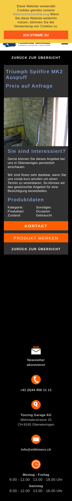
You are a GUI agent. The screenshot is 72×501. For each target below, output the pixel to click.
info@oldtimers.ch (36, 449)
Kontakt (36, 226)
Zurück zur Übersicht (35, 58)
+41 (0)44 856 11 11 (36, 390)
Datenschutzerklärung (31, 14)
